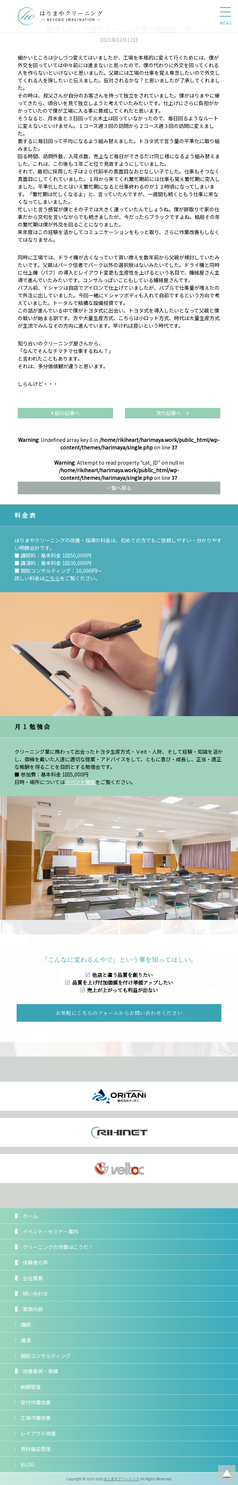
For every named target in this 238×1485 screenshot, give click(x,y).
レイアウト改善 (38, 1433)
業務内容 (33, 1309)
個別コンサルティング (46, 1355)
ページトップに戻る (226, 1473)
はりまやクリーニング (121, 1478)
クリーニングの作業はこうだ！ (58, 1246)
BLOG (27, 1464)
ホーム (30, 1215)
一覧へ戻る (118, 487)
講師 (26, 1324)
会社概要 (33, 1277)
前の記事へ (65, 413)
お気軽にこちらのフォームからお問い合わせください (119, 1012)
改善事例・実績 (40, 1371)
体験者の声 (35, 1262)
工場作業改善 (36, 1417)
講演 (26, 1340)
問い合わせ (35, 1293)
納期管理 (31, 1386)
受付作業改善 (36, 1402)
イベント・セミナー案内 (50, 1231)
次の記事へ (172, 413)
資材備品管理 (36, 1448)
